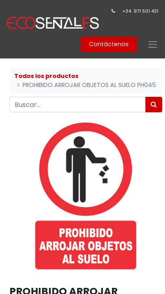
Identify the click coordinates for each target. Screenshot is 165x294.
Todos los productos (46, 76)
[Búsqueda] (153, 104)
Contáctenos (109, 44)
